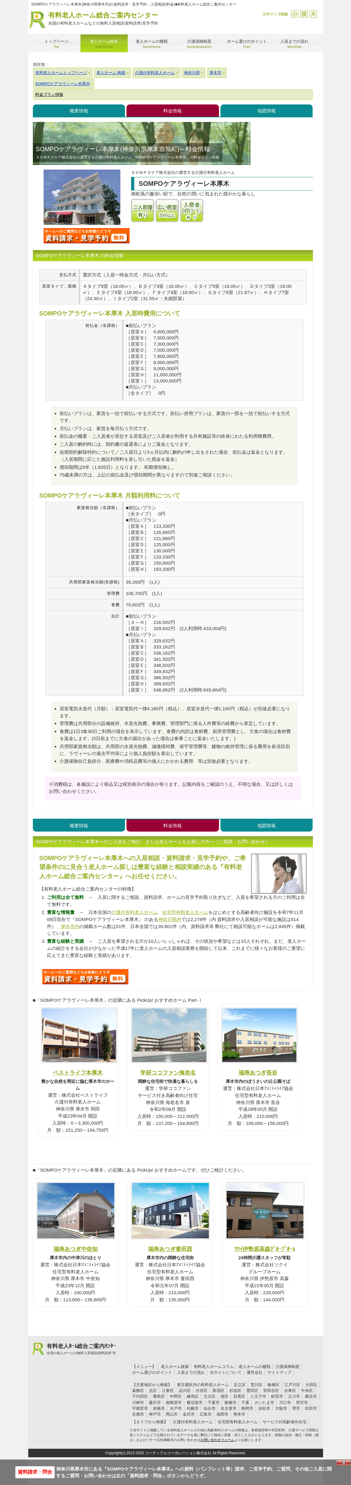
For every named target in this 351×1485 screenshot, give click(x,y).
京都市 (138, 1414)
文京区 (210, 1396)
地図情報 (266, 110)
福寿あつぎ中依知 (75, 1249)
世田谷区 (271, 1390)
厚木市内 (70, 926)
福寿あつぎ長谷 (258, 1072)
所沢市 (302, 1402)
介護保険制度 (287, 1366)
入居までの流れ (191, 1372)
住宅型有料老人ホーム (185, 912)
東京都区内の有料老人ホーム (203, 1384)
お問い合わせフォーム (217, 1440)
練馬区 (193, 1396)
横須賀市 (195, 1402)
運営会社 (255, 1372)
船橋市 (230, 1402)
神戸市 (155, 1414)
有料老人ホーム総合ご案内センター (103, 18)
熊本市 (239, 1414)
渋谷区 (202, 1390)
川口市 (285, 1402)
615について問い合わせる (85, 976)
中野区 (176, 1396)
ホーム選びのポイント (152, 1372)
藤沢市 (155, 1402)
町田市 (277, 1396)
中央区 (307, 1390)
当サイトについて (226, 1372)
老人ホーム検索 (175, 1366)
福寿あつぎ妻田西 (170, 1249)
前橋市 (159, 1408)
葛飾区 (138, 1390)
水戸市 (176, 1408)
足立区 (240, 1384)
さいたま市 (264, 1402)
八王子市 (258, 1396)
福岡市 (222, 1414)
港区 (224, 1396)
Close (343, 1463)
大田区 (311, 1384)
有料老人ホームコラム (214, 1366)
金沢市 (189, 1414)
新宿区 (218, 1390)
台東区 (290, 1390)
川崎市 (138, 1402)
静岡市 (247, 1408)
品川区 (185, 1390)
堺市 (296, 1408)
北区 (153, 1390)
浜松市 (264, 1408)
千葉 (245, 1402)
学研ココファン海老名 (168, 1072)
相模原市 (174, 1402)
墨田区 (252, 1390)
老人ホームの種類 (255, 1366)
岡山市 (172, 1414)
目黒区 (239, 1396)
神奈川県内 (169, 919)
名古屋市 (228, 1408)
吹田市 (311, 1408)
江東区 (168, 1390)
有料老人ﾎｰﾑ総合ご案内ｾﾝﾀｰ (81, 1349)
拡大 (313, 14)
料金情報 (172, 110)
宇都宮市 (140, 1408)
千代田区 (140, 1396)
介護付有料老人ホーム (134, 912)
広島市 (206, 1414)
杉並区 (235, 1390)
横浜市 (311, 1396)
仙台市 (210, 1408)
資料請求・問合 (35, 1472)
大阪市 (281, 1408)
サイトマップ (279, 1372)
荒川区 (257, 1384)
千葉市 (214, 1402)
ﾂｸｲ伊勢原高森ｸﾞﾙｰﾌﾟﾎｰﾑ (264, 1249)
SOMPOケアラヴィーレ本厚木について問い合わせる (87, 235)
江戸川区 (292, 1384)
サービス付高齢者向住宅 (284, 1422)
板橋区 (273, 1384)
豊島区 (159, 1396)
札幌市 (193, 1408)
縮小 (294, 14)
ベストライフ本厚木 (78, 1072)
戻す (304, 14)
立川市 (294, 1396)
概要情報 (79, 110)
